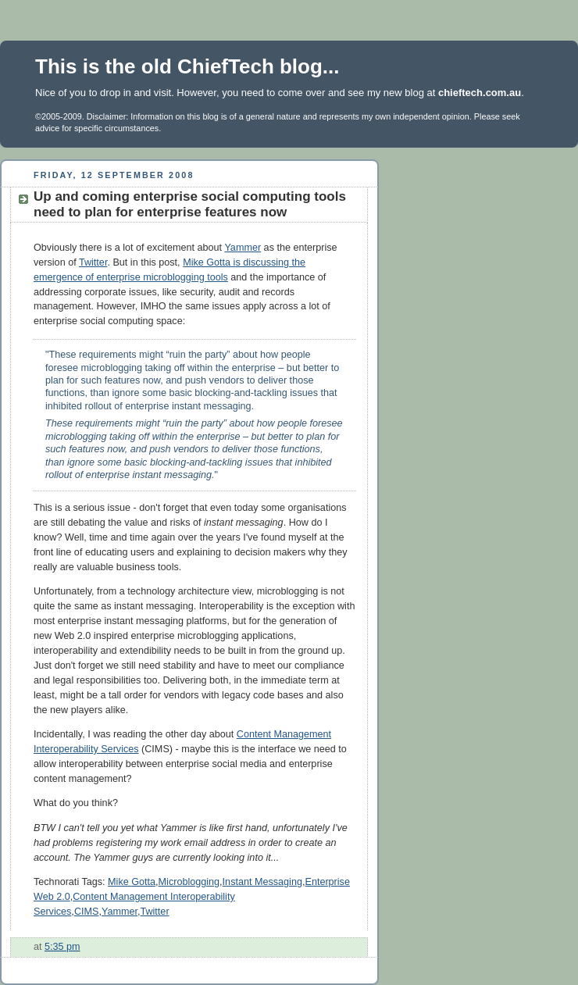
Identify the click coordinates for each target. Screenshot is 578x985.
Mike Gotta (131, 881)
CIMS (86, 911)
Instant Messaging (262, 881)
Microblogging (189, 881)
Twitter (93, 262)
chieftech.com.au (479, 92)
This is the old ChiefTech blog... (187, 66)
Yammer (242, 247)
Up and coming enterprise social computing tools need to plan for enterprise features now (190, 204)
